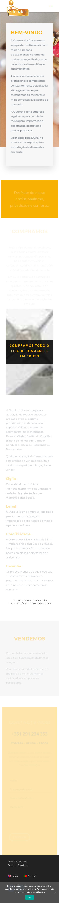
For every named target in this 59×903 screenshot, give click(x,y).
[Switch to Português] (30, 876)
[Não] (55, 892)
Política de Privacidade (18, 865)
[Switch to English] (13, 876)
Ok (29, 897)
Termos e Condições (17, 861)
